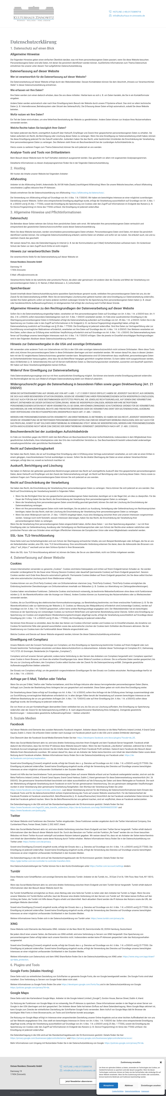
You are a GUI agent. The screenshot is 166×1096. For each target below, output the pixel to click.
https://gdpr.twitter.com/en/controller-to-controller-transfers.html (40, 861)
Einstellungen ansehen (151, 1085)
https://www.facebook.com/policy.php (28, 810)
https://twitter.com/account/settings (107, 866)
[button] (161, 1062)
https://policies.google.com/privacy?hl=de (29, 987)
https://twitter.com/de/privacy (37, 842)
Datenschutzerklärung (132, 1091)
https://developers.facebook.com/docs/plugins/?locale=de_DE (106, 738)
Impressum (145, 1091)
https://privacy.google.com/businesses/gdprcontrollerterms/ (38, 1038)
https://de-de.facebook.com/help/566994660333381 (93, 807)
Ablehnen (129, 1085)
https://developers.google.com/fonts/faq (81, 984)
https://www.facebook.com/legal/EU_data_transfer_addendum (39, 807)
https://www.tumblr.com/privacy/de (107, 918)
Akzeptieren (108, 1085)
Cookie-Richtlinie (118, 1091)
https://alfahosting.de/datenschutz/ (87, 193)
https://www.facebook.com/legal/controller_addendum (35, 790)
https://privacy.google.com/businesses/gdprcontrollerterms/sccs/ (101, 1038)
